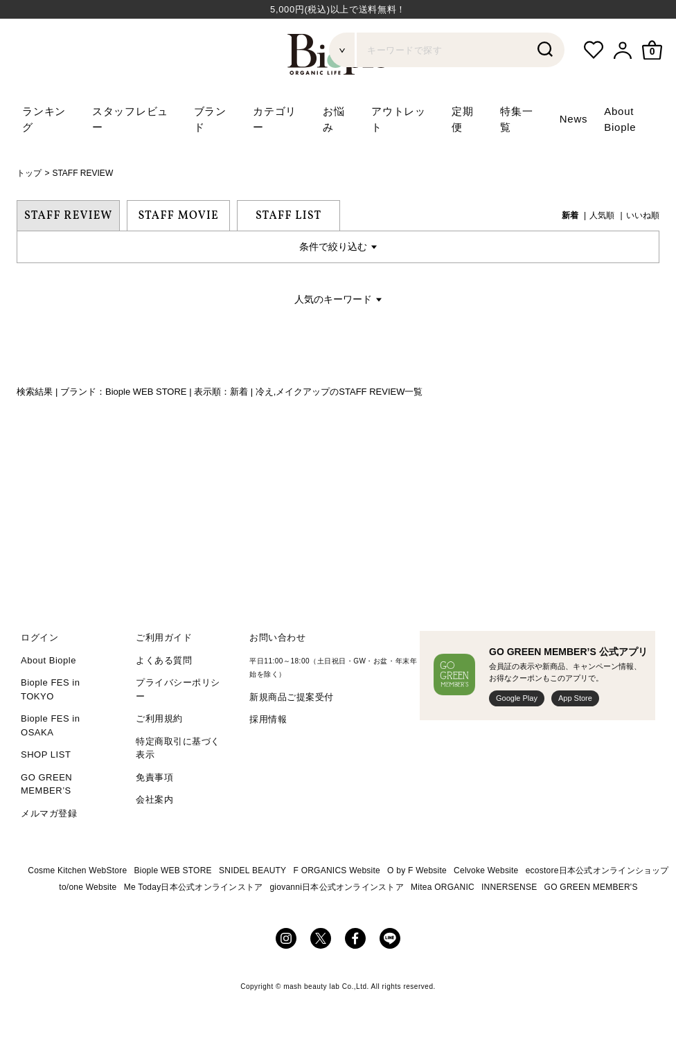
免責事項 (154, 777)
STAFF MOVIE (178, 216)
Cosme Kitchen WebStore (77, 870)
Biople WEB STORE (173, 870)
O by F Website (417, 870)
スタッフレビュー (130, 119)
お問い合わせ (277, 637)
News (574, 119)
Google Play (516, 698)
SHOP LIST (46, 754)
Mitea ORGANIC (442, 887)
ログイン (39, 637)
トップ (29, 173)
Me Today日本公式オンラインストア (193, 887)
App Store (575, 698)
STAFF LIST (288, 216)
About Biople (48, 660)
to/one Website (87, 887)
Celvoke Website (486, 870)
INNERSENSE (509, 887)
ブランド (210, 119)
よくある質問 (164, 660)
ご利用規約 (159, 718)
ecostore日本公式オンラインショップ (597, 870)
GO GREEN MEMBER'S (591, 887)
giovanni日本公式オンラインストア (336, 887)
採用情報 (268, 719)
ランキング (44, 119)
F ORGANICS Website (337, 870)
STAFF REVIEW (82, 173)
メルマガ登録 (49, 813)
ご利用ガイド (164, 637)
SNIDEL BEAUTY (252, 870)
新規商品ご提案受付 (291, 697)
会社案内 (154, 799)
